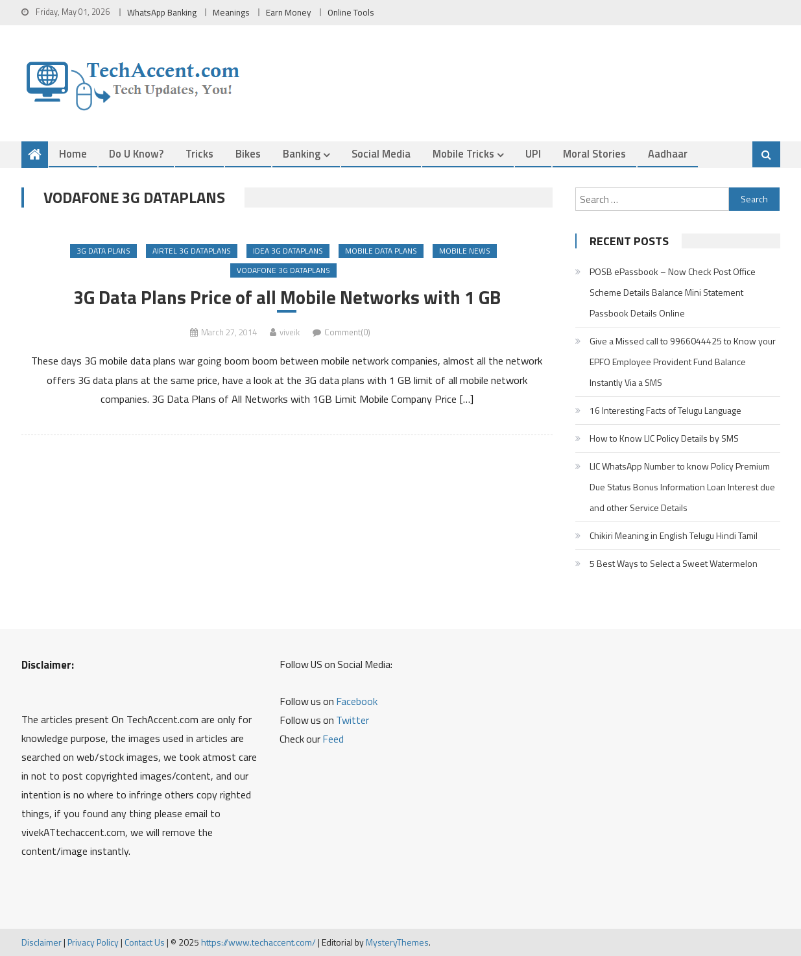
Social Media (381, 153)
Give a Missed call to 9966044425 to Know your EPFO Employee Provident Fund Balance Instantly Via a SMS (683, 361)
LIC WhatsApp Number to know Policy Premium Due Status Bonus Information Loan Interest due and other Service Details (682, 486)
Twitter (352, 720)
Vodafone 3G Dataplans (283, 270)
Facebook (356, 701)
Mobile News (464, 251)
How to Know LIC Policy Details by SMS (664, 438)
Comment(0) (347, 332)
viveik (290, 332)
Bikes (248, 153)
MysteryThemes (397, 942)
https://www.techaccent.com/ (258, 942)
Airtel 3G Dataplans (191, 251)
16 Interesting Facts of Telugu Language (665, 410)
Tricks (199, 153)
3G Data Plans (103, 251)
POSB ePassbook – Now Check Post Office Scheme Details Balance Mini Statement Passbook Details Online (673, 292)
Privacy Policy (93, 942)
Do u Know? (136, 153)
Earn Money (288, 12)
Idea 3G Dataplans (288, 251)
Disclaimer (41, 942)
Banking (301, 153)
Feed (333, 739)
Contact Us (145, 942)
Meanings (231, 12)
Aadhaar (667, 153)
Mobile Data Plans (381, 251)
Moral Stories (594, 153)
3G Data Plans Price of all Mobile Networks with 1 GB (287, 297)
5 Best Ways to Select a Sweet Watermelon (674, 563)
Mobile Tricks (463, 153)
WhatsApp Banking (162, 12)
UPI (533, 153)
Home (73, 153)
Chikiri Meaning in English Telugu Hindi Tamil (674, 535)
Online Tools (351, 12)
